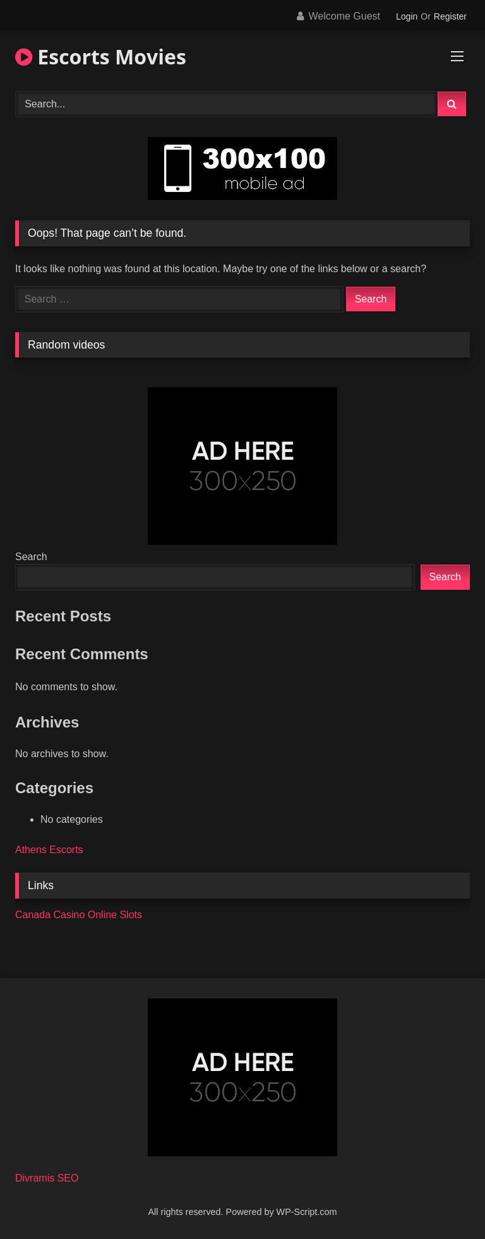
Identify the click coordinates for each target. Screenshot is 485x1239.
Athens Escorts (49, 849)
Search (31, 556)
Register (450, 16)
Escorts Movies (100, 56)
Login (406, 16)
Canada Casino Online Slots (78, 914)
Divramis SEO (46, 1178)
